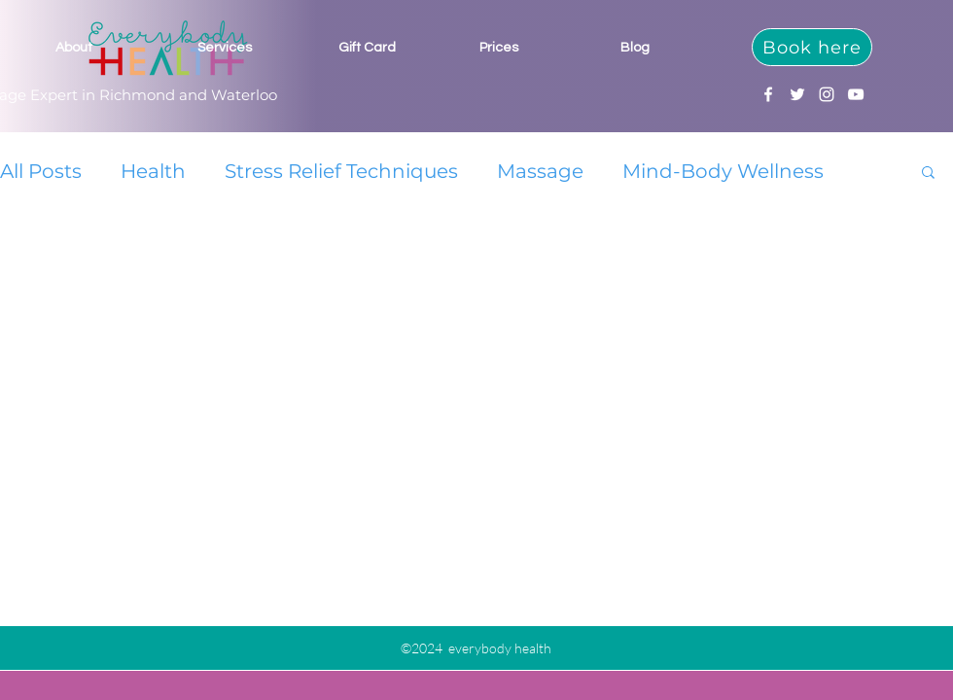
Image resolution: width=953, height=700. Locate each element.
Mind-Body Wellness (723, 171)
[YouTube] (855, 94)
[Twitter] (797, 94)
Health (153, 171)
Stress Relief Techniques (341, 171)
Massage (540, 171)
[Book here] (812, 47)
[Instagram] (826, 94)
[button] (928, 173)
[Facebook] (768, 94)
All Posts (41, 171)
